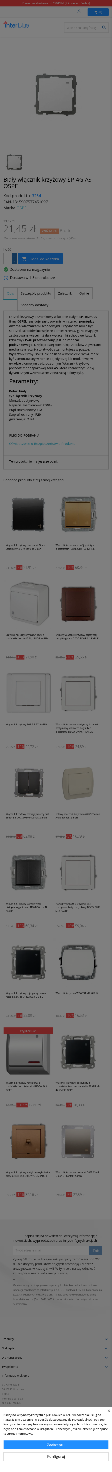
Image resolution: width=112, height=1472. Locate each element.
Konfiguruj (56, 1456)
